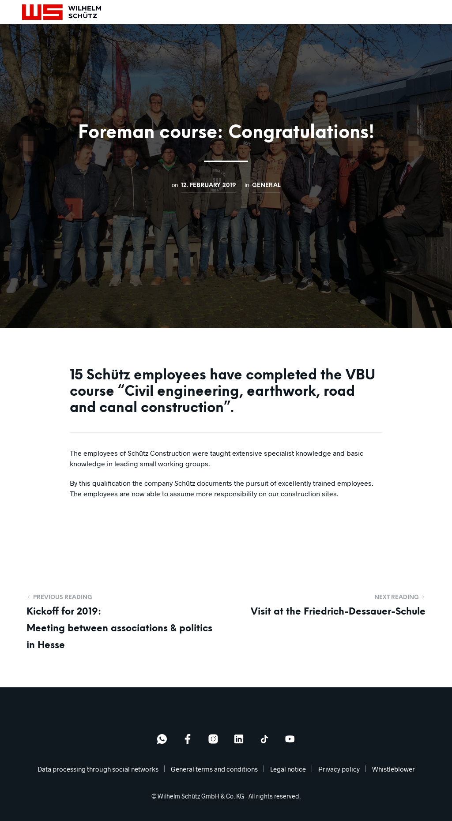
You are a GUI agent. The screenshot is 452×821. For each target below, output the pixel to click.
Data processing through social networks (98, 769)
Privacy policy (339, 769)
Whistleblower (393, 769)
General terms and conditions (214, 769)
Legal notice (288, 769)
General (266, 185)
